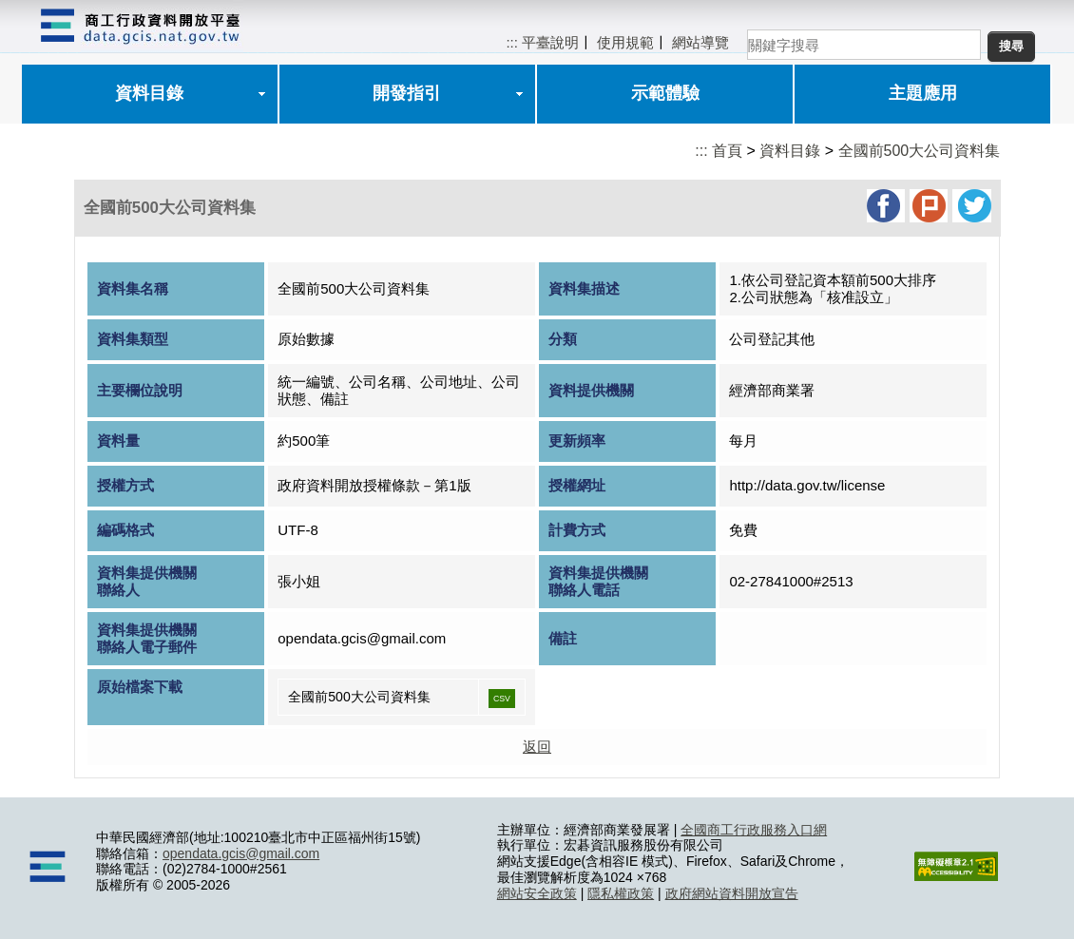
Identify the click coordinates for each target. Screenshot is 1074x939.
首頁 (727, 151)
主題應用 (923, 93)
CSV (501, 698)
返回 (537, 746)
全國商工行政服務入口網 (754, 829)
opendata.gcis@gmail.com (241, 853)
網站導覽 (700, 42)
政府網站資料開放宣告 (731, 893)
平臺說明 (550, 42)
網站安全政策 (537, 893)
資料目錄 (149, 93)
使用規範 (625, 42)
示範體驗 (665, 93)
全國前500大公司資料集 (919, 151)
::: (512, 42)
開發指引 (407, 93)
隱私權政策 (620, 893)
